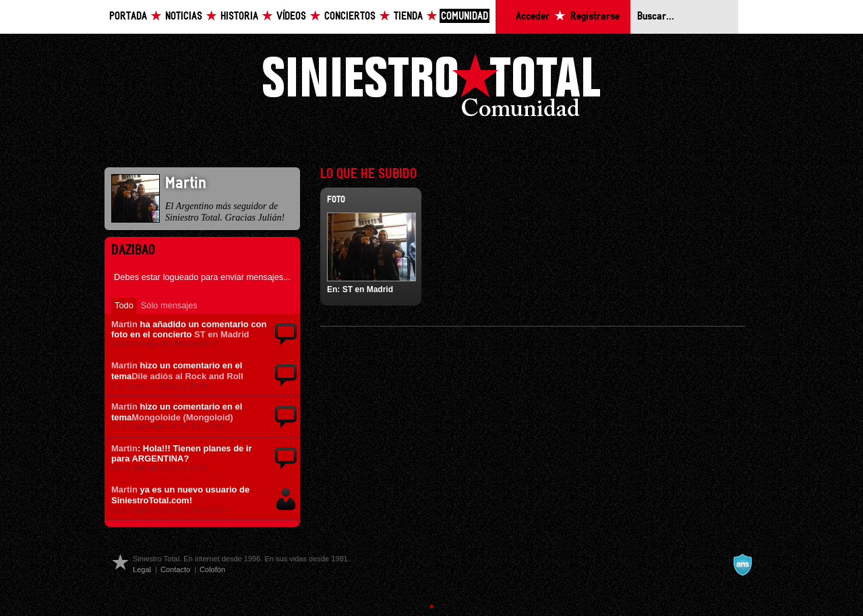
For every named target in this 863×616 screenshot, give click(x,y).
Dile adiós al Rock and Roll (187, 376)
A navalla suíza (742, 565)
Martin (124, 324)
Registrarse (595, 16)
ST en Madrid (221, 334)
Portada (128, 16)
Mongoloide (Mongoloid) (182, 417)
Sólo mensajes (169, 305)
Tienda (408, 16)
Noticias (183, 16)
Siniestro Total (431, 88)
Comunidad (464, 16)
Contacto (175, 569)
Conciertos (350, 16)
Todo (124, 305)
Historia (239, 16)
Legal (142, 569)
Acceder (532, 16)
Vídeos (291, 16)
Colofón (212, 569)
